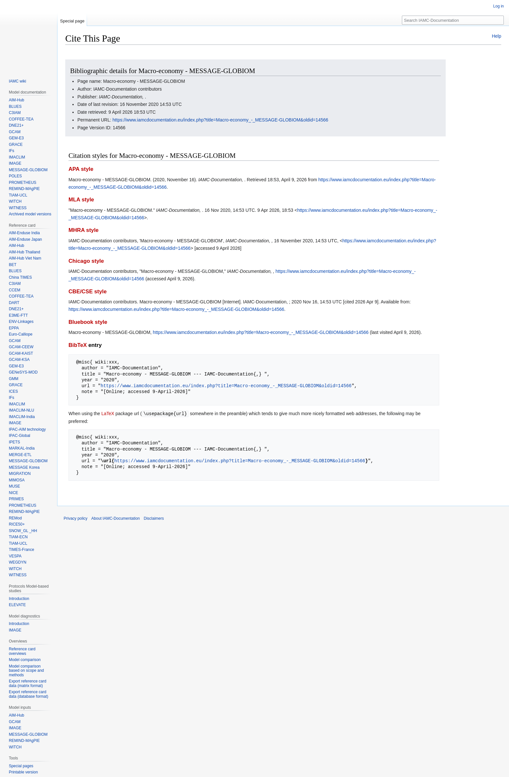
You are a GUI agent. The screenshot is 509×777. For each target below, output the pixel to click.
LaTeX (107, 413)
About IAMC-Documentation (115, 518)
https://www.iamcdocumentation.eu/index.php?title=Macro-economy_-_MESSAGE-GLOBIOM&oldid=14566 (221, 119)
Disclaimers (154, 518)
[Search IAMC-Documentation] (453, 20)
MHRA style (83, 230)
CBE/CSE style (87, 291)
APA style (80, 169)
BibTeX (77, 345)
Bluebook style (87, 322)
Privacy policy (75, 518)
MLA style (81, 200)
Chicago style (86, 261)
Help (496, 36)
